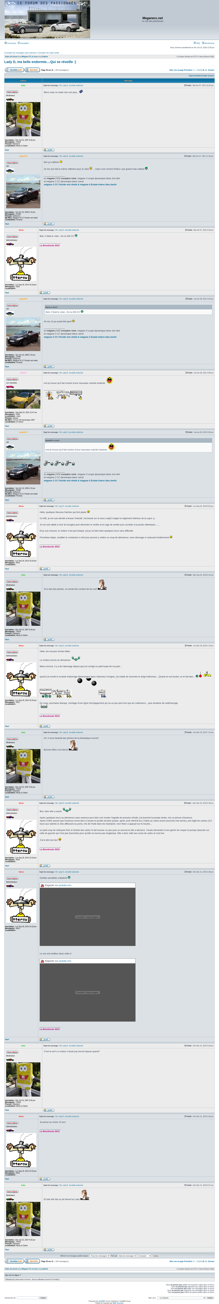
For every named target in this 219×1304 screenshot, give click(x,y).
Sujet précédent (195, 76)
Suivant (211, 70)
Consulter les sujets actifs (48, 53)
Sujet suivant (208, 76)
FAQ (197, 43)
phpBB (101, 1301)
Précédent (188, 70)
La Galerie (44, 57)
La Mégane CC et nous (28, 57)
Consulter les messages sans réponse (20, 53)
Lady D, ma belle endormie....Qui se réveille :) (40, 62)
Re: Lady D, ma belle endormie (71, 85)
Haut (7, 150)
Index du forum (11, 57)
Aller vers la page (176, 70)
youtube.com (65, 885)
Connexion (10, 43)
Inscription (23, 43)
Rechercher (208, 43)
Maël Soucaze (118, 1303)
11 (206, 70)
